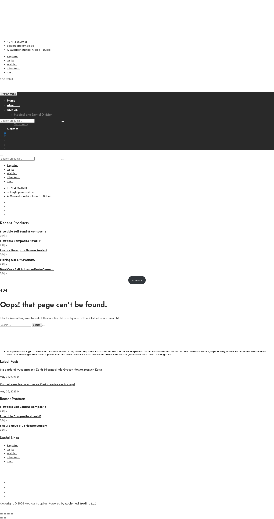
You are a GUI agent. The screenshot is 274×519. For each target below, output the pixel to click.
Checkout (13, 68)
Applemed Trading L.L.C (81, 503)
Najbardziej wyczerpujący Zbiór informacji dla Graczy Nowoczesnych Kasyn (51, 369)
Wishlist (12, 64)
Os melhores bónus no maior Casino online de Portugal (37, 384)
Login (10, 60)
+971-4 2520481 (17, 42)
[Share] (8, 513)
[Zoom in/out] (1, 513)
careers (137, 280)
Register (12, 56)
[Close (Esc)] (11, 513)
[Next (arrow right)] (4, 517)
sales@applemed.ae (20, 46)
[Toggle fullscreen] (4, 513)
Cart (10, 72)
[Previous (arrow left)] (1, 517)
